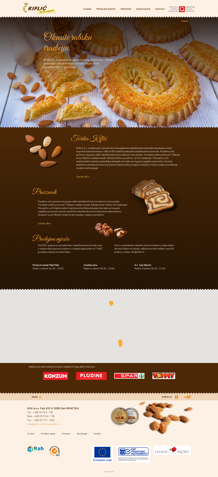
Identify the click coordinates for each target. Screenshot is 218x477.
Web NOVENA (109, 472)
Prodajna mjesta (106, 9)
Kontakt (160, 9)
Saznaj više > (83, 176)
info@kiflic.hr (34, 424)
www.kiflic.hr (52, 424)
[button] (120, 345)
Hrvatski (184, 21)
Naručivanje (143, 9)
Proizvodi (126, 9)
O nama (87, 9)
